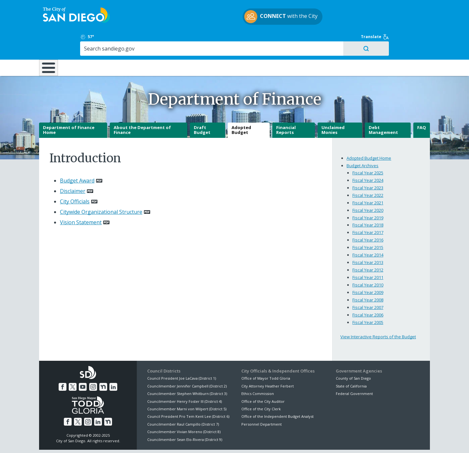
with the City (233, 17)
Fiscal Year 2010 (367, 262)
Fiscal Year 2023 (367, 165)
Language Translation (263, 440)
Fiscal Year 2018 (367, 202)
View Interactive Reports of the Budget (378, 314)
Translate (416, 8)
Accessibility (221, 440)
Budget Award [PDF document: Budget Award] (77, 157)
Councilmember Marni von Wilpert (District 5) (186, 386)
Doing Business (212, 40)
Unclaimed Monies (333, 107)
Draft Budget (202, 107)
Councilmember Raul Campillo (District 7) (183, 401)
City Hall (397, 40)
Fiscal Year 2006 (367, 292)
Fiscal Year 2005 (367, 299)
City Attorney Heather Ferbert (267, 363)
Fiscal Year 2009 (367, 269)
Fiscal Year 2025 (367, 150)
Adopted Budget (241, 107)
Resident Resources (153, 40)
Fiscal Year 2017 (367, 209)
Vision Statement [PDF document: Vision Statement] (81, 199)
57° (339, 8)
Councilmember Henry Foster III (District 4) (184, 378)
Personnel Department (261, 401)
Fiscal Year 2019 (367, 194)
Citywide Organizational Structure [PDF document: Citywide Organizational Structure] (101, 189)
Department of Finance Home (68, 107)
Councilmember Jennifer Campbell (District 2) (187, 363)
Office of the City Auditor (263, 378)
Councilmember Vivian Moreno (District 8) (183, 408)
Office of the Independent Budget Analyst (277, 393)
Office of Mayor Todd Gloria (265, 355)
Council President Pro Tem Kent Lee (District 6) (188, 393)
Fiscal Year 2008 (367, 277)
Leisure (94, 40)
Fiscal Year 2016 (367, 217)
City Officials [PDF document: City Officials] (75, 178)
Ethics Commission (257, 370)
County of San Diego (353, 355)
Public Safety (333, 40)
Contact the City (308, 440)
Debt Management (383, 107)
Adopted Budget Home (369, 135)
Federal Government (354, 370)
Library (271, 40)
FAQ (421, 105)
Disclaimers (153, 440)
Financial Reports (286, 107)
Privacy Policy (186, 440)
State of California (351, 363)
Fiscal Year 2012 (367, 247)
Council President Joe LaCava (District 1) (181, 355)
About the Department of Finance (142, 107)
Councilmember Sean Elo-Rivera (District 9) (184, 416)
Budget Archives (362, 142)
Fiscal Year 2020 (367, 187)
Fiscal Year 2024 (367, 157)
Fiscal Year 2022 (367, 172)
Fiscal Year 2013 (367, 239)
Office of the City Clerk (261, 386)
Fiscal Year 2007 (367, 284)
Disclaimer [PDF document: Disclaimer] (72, 168)
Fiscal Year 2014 (367, 232)
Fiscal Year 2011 (367, 254)
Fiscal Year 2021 (367, 180)
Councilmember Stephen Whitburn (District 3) (187, 370)
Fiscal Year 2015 (367, 224)
